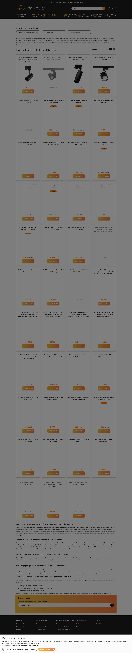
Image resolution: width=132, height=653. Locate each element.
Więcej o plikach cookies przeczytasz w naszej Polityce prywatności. (21, 645)
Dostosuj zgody (30, 649)
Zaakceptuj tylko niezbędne (13, 649)
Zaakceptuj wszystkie (46, 649)
